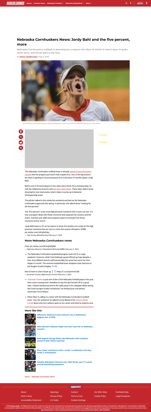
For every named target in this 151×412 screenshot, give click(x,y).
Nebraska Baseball (93, 3)
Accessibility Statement (31, 400)
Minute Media (15, 406)
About (29, 3)
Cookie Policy (100, 396)
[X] (126, 3)
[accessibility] (147, 3)
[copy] (21, 148)
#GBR (83, 229)
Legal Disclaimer (123, 396)
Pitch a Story (26, 396)
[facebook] (130, 3)
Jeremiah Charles (35, 279)
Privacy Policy (56, 396)
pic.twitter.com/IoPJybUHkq (37, 232)
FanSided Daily (122, 392)
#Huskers (75, 229)
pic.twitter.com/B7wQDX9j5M (43, 246)
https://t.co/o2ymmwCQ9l (68, 271)
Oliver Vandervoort (28, 57)
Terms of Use (76, 396)
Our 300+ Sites (100, 392)
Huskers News (39, 3)
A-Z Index (54, 400)
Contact (74, 392)
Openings (54, 392)
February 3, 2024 (55, 235)
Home (27, 377)
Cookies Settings (78, 400)
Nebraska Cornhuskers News (43, 377)
